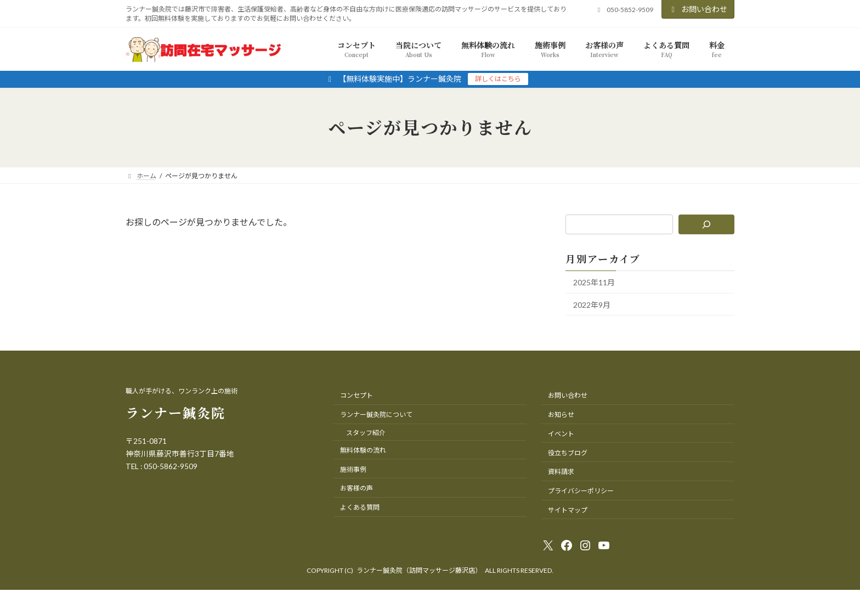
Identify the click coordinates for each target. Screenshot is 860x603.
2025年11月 (594, 282)
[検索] (706, 224)
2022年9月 (591, 304)
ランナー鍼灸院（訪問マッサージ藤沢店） (419, 570)
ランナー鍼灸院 (175, 412)
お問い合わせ (698, 9)
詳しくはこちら (498, 79)
